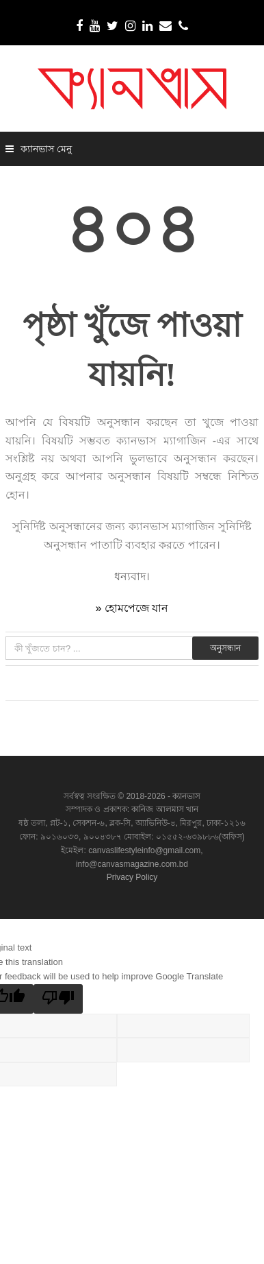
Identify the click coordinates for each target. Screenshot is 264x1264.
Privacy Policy (132, 877)
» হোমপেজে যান (132, 608)
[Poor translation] (58, 999)
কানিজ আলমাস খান (164, 809)
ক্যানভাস (185, 796)
